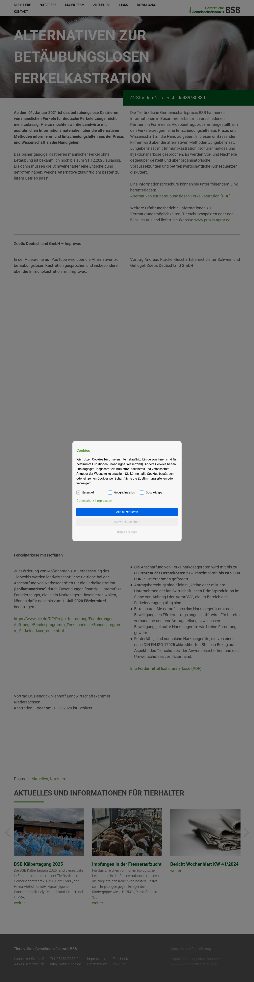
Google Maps (154, 492)
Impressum (104, 501)
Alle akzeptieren (127, 512)
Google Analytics (124, 492)
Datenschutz (85, 501)
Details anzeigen (127, 531)
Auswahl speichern (127, 522)
